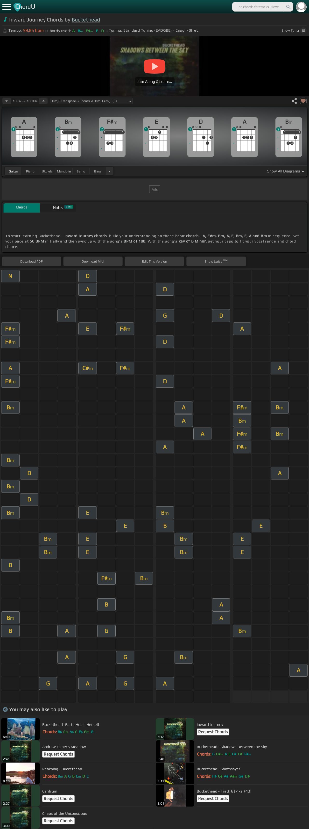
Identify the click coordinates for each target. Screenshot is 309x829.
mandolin (64, 171)
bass (98, 171)
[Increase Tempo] (43, 101)
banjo (81, 171)
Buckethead (86, 20)
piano (30, 171)
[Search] (288, 7)
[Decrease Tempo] (6, 101)
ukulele (47, 171)
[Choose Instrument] (109, 171)
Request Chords (213, 731)
